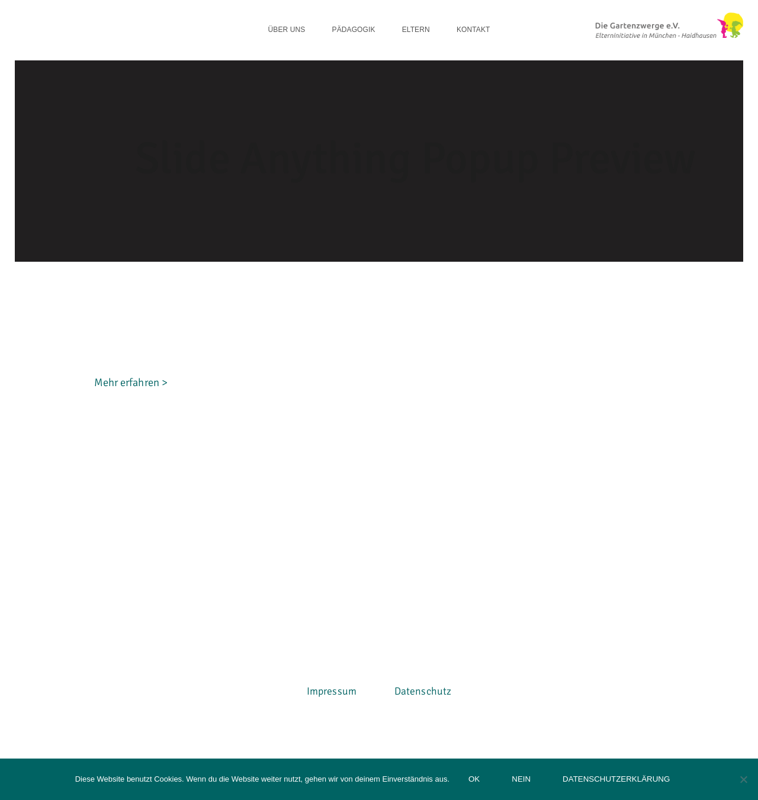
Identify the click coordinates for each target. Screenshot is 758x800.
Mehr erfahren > (131, 455)
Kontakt (473, 29)
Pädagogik (353, 29)
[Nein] (743, 779)
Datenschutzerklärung (616, 779)
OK (474, 779)
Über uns (287, 29)
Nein (521, 779)
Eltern (416, 29)
